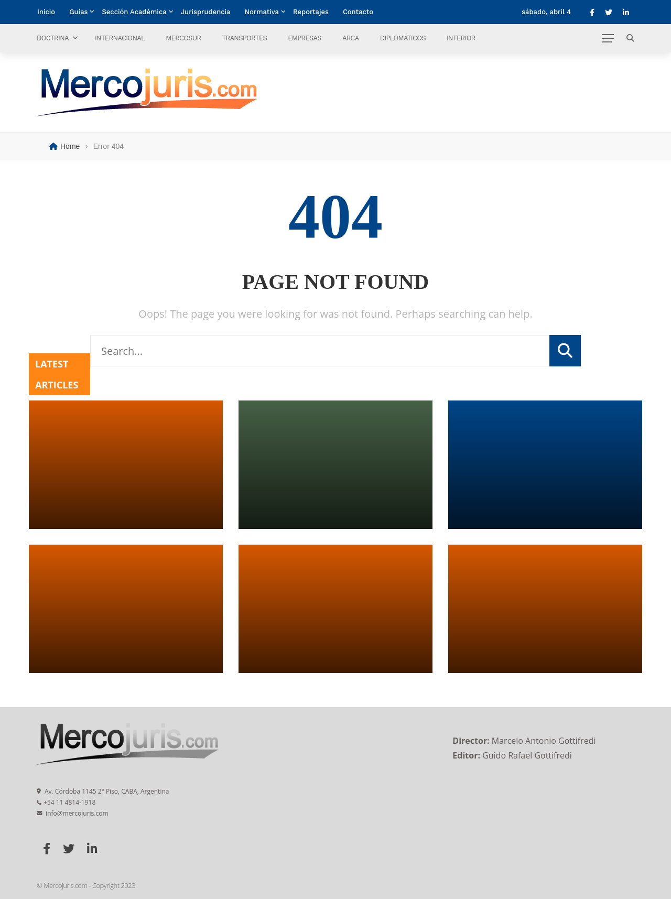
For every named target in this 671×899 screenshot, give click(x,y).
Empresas (304, 38)
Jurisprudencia (206, 12)
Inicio (46, 12)
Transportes (244, 38)
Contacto (358, 12)
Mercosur (183, 38)
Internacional (120, 38)
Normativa (262, 12)
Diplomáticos (403, 38)
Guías (78, 12)
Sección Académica (134, 12)
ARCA (350, 38)
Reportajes (311, 12)
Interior (461, 38)
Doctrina (53, 38)
